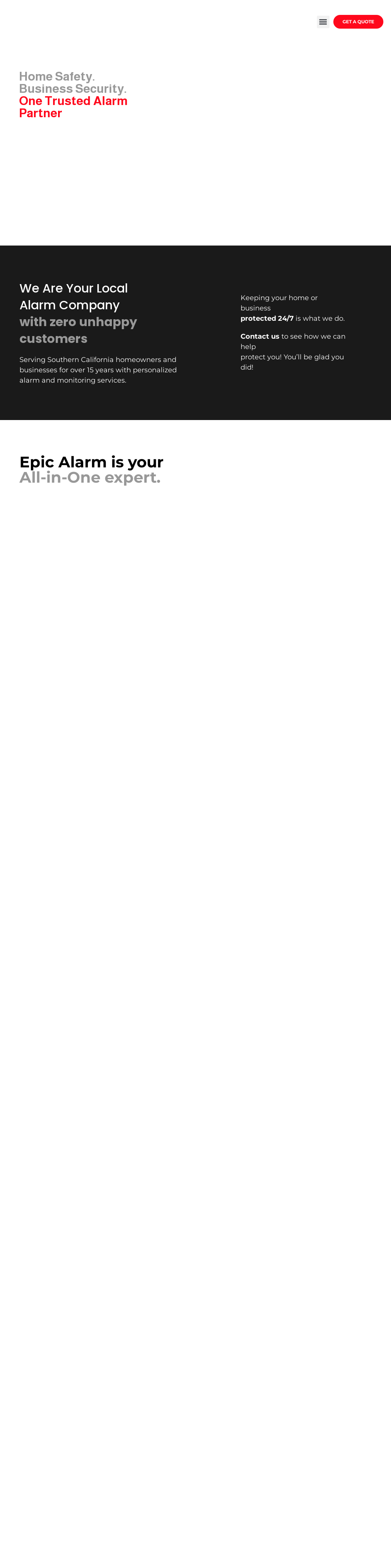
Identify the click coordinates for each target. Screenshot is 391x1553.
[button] (323, 22)
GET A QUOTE (358, 21)
